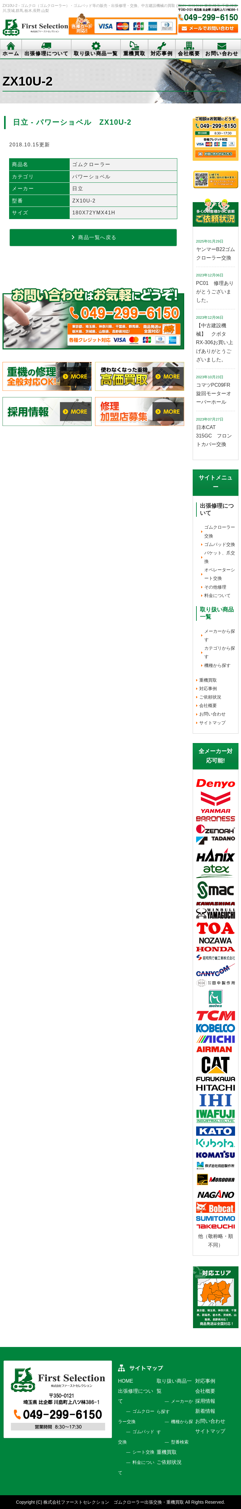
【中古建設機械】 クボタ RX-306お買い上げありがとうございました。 (214, 342)
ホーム (11, 53)
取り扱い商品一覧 (96, 53)
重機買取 (134, 53)
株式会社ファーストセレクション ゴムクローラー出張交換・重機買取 (113, 1502)
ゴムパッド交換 (219, 544)
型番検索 (180, 1441)
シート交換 (143, 1451)
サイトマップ (212, 722)
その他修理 (215, 586)
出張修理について (46, 53)
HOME (125, 1381)
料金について (217, 595)
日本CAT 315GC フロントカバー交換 (214, 436)
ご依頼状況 (210, 696)
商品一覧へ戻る (93, 237)
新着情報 (205, 1411)
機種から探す (217, 665)
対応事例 (162, 53)
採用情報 (205, 1401)
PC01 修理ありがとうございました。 (215, 291)
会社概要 (189, 53)
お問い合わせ (221, 53)
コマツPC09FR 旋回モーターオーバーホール (215, 393)
